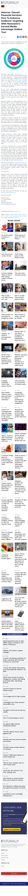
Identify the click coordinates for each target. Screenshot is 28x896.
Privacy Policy (4, 855)
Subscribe (14, 873)
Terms (2, 853)
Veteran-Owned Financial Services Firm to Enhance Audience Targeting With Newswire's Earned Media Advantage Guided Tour (14, 216)
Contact (3, 859)
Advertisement (4, 857)
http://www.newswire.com (9, 192)
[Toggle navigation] (2, 6)
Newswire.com (18, 74)
